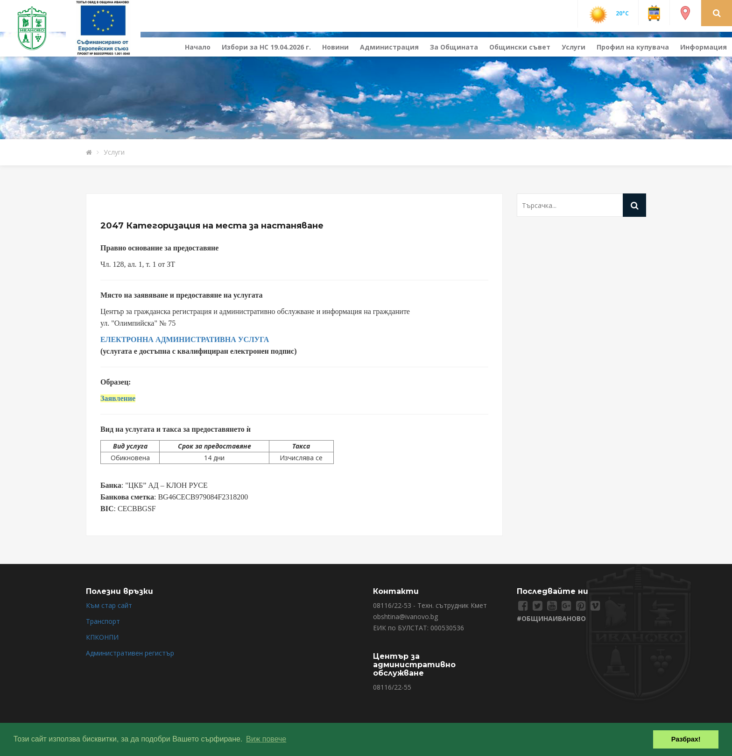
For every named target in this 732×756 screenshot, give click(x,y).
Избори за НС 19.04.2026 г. (266, 47)
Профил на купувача (633, 47)
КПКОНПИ (102, 637)
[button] (717, 12)
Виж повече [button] (266, 739)
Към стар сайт (109, 605)
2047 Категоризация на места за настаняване (212, 226)
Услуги (573, 47)
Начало (198, 47)
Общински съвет (519, 47)
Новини (335, 47)
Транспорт (103, 621)
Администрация (389, 47)
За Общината (454, 47)
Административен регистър (130, 653)
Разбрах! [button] (686, 739)
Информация (703, 47)
